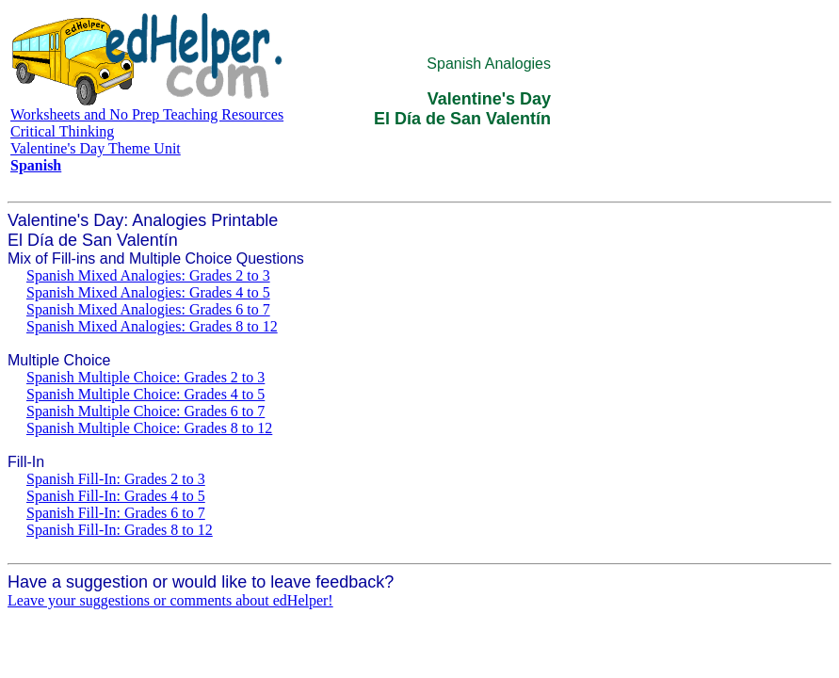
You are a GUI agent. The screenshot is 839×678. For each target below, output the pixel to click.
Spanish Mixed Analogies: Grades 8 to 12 (152, 326)
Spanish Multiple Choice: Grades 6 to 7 (145, 411)
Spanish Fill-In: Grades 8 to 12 (119, 530)
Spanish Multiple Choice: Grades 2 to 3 (145, 377)
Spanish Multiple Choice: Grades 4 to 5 (145, 394)
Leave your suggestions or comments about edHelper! (170, 600)
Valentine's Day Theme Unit (95, 148)
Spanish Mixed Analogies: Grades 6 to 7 (148, 309)
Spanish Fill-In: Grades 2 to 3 (115, 479)
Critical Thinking (62, 131)
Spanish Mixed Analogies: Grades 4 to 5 (148, 292)
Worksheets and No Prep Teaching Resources (146, 114)
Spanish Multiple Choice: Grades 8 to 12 (149, 428)
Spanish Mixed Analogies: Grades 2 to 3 (148, 275)
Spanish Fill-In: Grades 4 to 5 (115, 496)
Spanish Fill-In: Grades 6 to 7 (115, 513)
